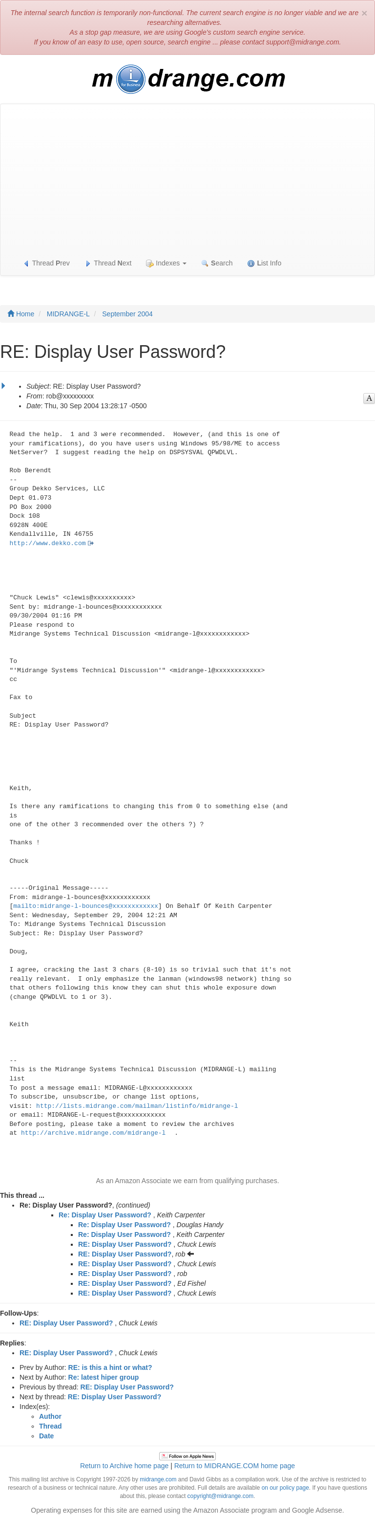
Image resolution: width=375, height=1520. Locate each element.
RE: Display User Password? (124, 1244)
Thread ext (108, 263)
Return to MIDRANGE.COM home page (234, 1466)
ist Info (264, 263)
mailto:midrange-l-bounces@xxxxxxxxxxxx (85, 906)
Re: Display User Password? (105, 1215)
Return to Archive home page (124, 1466)
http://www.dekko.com (48, 543)
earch (216, 263)
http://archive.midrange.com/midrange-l (93, 1133)
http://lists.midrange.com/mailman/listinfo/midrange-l (137, 1106)
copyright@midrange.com (221, 1496)
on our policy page (285, 1487)
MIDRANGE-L (68, 314)
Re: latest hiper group (103, 1377)
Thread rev (46, 263)
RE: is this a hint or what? (110, 1367)
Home (20, 314)
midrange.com (158, 1479)
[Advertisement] (187, 177)
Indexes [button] (166, 263)
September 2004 (127, 314)
